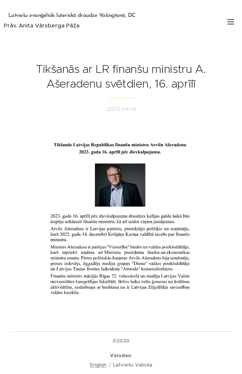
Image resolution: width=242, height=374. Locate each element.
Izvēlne (230, 21)
